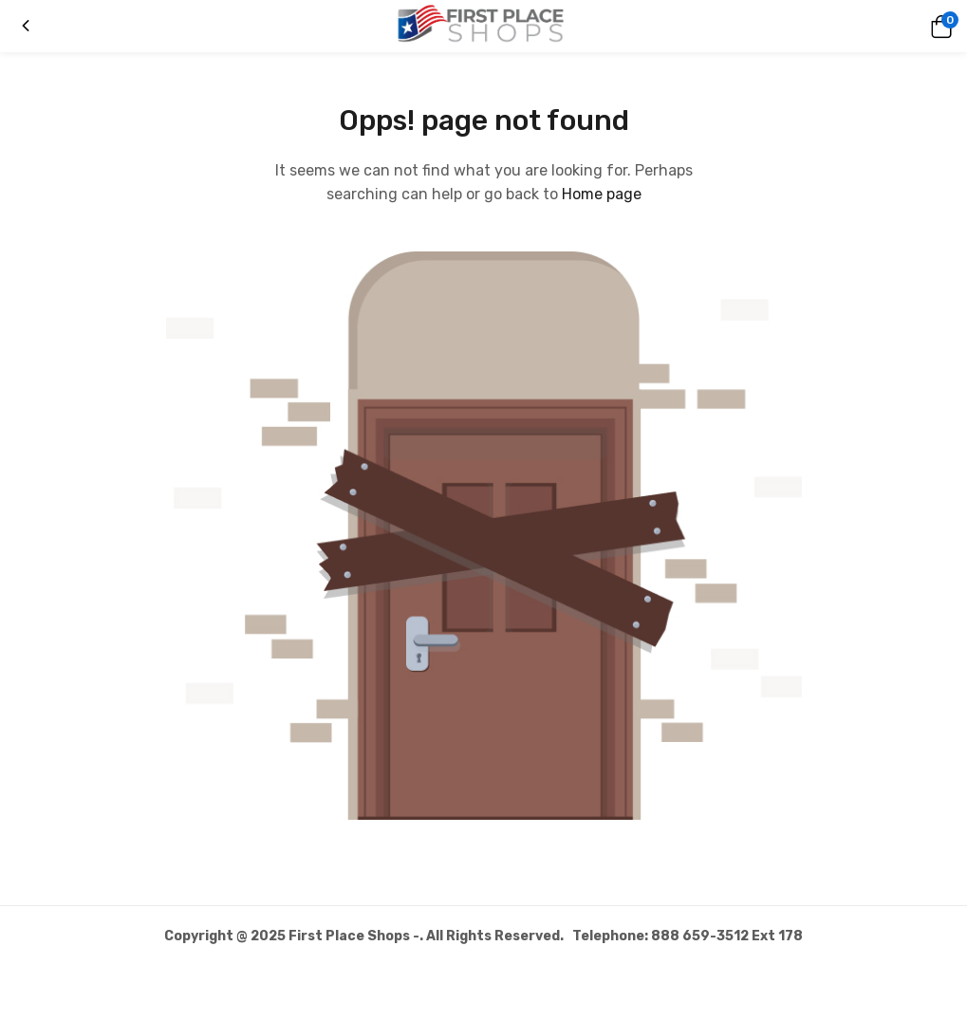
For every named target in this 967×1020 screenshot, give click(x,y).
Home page (602, 194)
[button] (938, 26)
